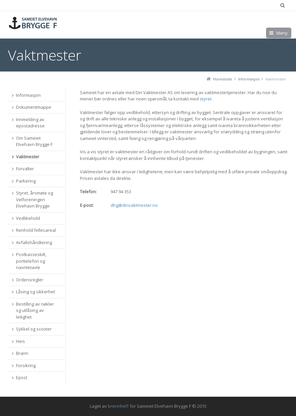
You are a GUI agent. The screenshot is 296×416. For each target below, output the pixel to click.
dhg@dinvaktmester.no (134, 205)
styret (205, 99)
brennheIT (118, 406)
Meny (282, 33)
